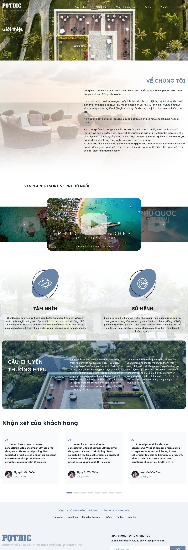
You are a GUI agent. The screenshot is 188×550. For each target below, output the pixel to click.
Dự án (109, 517)
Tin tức (120, 517)
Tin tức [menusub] (164, 7)
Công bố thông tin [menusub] (125, 7)
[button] (25, 224)
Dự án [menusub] (148, 7)
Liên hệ (132, 517)
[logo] (28, 7)
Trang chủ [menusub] (80, 7)
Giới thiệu (73, 517)
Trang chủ (57, 517)
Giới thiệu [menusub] (101, 7)
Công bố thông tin (91, 517)
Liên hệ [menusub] (181, 7)
